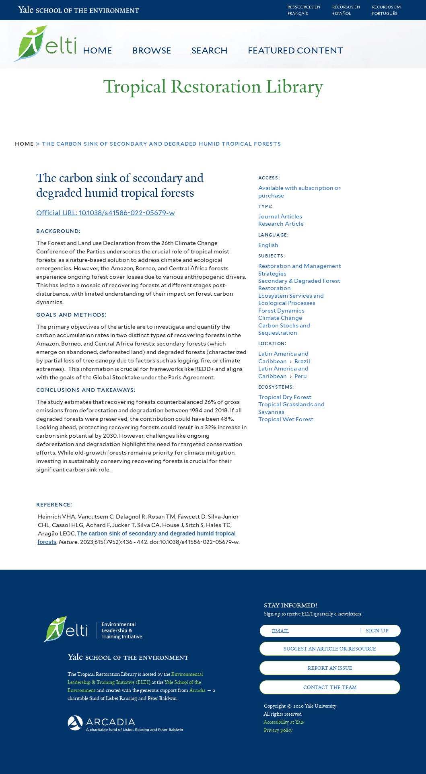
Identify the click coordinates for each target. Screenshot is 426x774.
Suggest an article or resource (330, 649)
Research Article (281, 223)
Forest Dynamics (281, 310)
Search (209, 50)
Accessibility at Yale (284, 722)
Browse (151, 50)
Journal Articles (280, 216)
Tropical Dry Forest (284, 396)
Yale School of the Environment (39, 10)
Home (97, 50)
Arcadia (197, 690)
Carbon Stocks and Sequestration (284, 329)
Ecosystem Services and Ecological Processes (291, 299)
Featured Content (296, 50)
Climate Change (280, 317)
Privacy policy (278, 730)
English (268, 244)
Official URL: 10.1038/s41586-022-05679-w (105, 213)
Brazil (302, 361)
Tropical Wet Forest (285, 419)
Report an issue (330, 668)
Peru (300, 376)
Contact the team (330, 687)
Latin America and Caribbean (283, 357)
